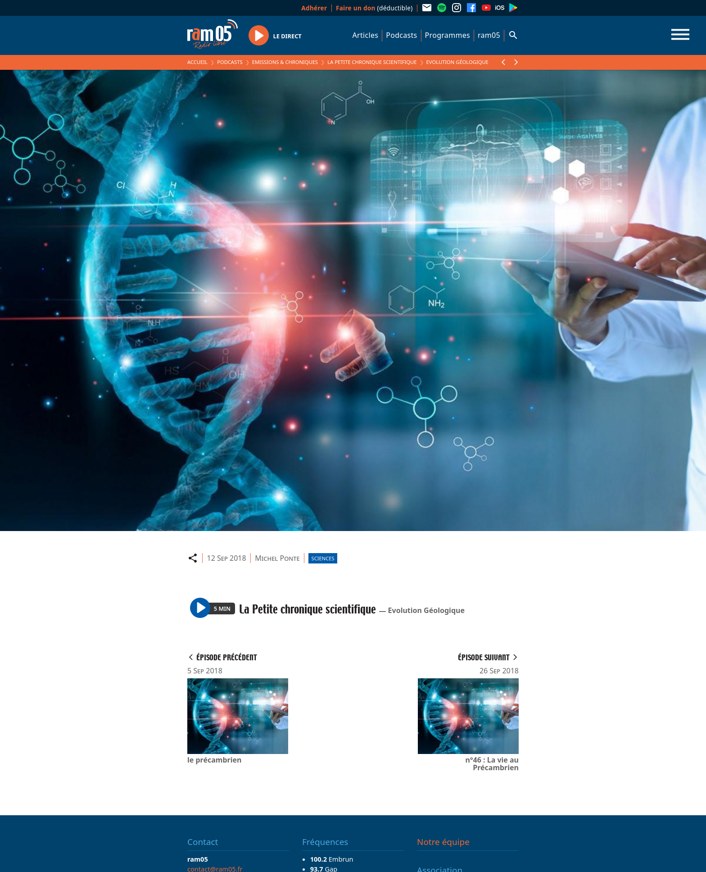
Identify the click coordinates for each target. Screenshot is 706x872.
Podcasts (401, 35)
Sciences (323, 558)
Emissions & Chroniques (285, 62)
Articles (366, 35)
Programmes (447, 35)
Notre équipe (443, 842)
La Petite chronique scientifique (371, 62)
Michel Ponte (277, 558)
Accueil (197, 62)
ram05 (489, 35)
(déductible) (374, 8)
